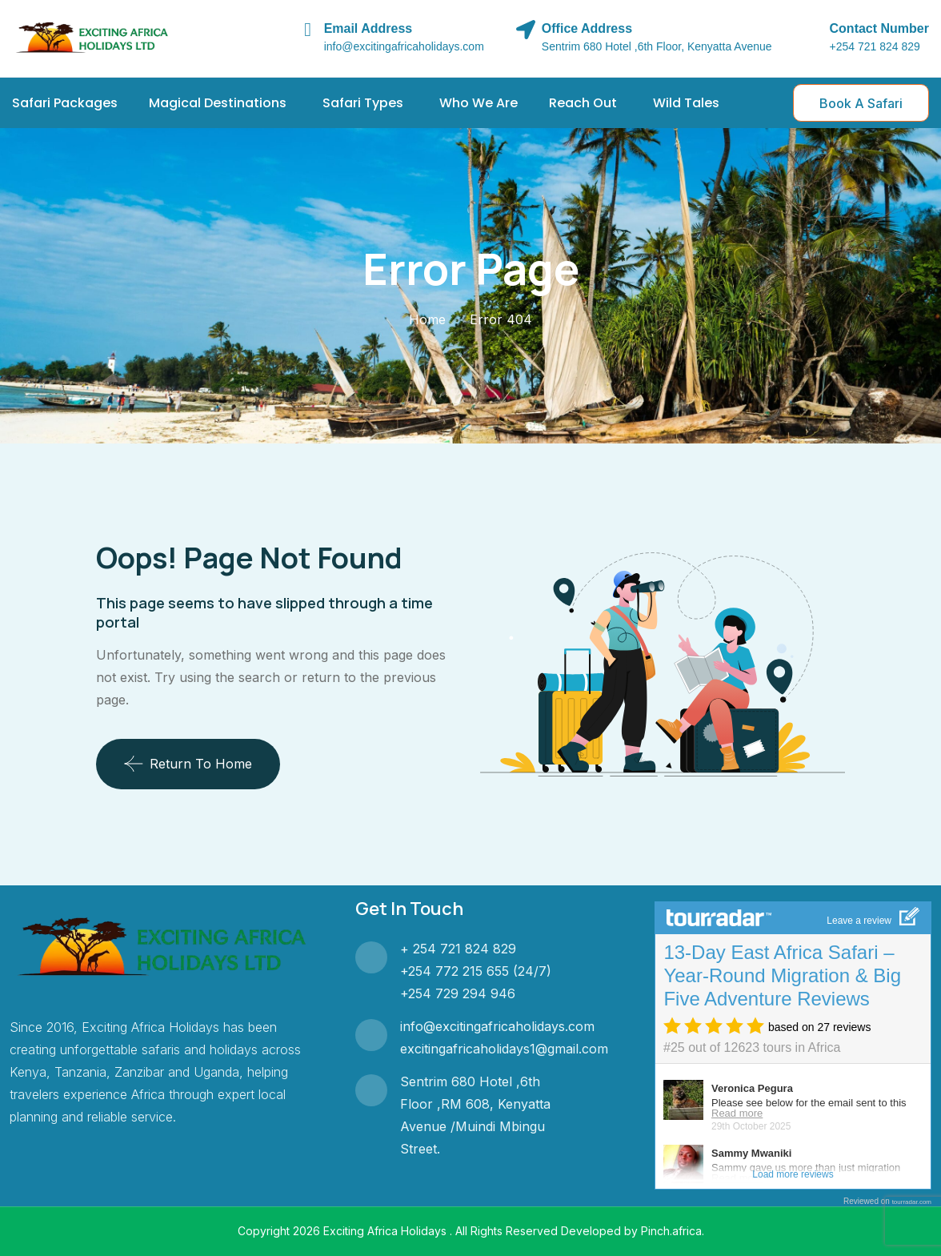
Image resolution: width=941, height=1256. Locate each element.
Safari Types (362, 103)
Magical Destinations (217, 103)
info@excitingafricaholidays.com (497, 1026)
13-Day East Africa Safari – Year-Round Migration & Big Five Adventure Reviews (782, 975)
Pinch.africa (671, 1231)
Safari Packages (65, 103)
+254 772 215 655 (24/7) (475, 971)
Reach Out (583, 103)
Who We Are (478, 103)
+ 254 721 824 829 (458, 949)
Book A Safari (861, 103)
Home (427, 319)
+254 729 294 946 (457, 993)
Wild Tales (686, 103)
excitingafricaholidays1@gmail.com (504, 1049)
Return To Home (188, 763)
